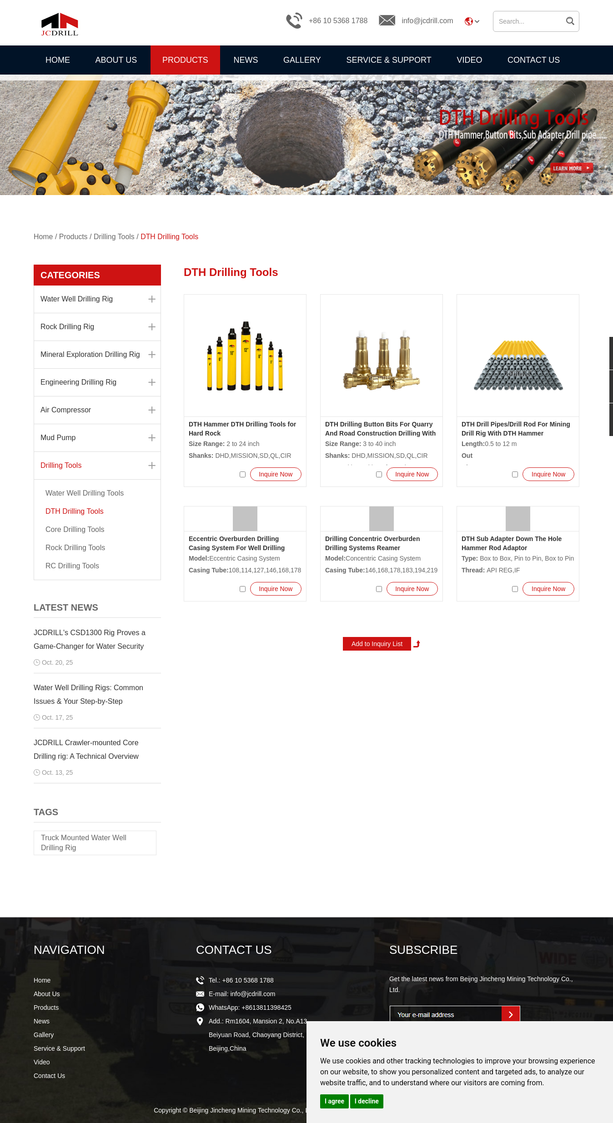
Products (185, 60)
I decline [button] (367, 1101)
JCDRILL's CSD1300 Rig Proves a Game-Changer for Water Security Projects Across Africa (90, 646)
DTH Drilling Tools (170, 237)
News (245, 60)
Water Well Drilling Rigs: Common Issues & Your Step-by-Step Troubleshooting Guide (88, 701)
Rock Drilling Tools (75, 547)
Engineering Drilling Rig (98, 382)
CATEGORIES (70, 275)
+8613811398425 (266, 1007)
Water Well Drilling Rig (98, 299)
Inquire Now (275, 474)
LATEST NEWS (66, 607)
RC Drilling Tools (72, 566)
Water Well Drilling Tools (84, 493)
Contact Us (533, 60)
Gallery (302, 60)
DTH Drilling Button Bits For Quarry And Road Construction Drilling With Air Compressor (380, 433)
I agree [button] (334, 1101)
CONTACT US (234, 950)
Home (57, 60)
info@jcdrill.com (427, 21)
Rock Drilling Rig (98, 326)
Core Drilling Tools (75, 529)
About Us (116, 60)
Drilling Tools (114, 237)
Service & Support (388, 60)
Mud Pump (98, 437)
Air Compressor (98, 410)
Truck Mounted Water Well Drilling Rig (83, 843)
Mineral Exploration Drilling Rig (98, 354)
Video (469, 60)
